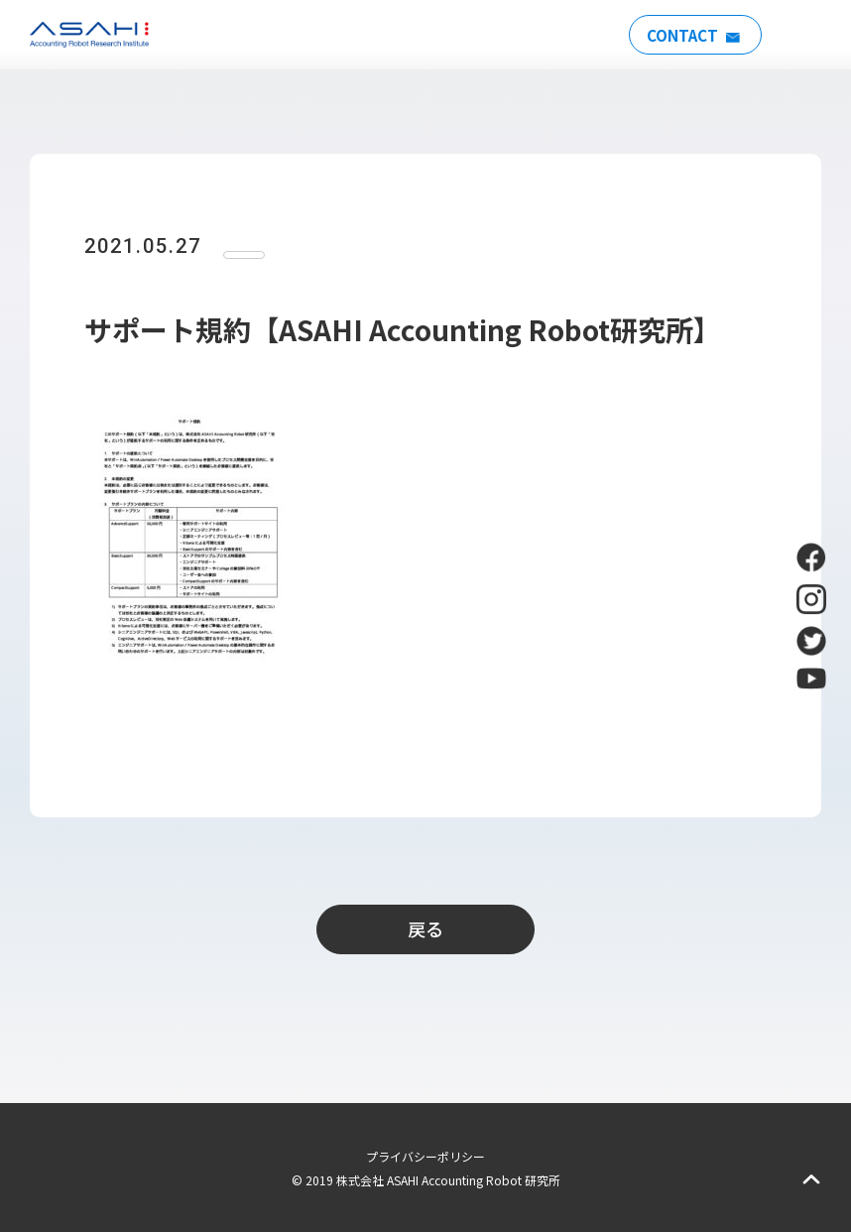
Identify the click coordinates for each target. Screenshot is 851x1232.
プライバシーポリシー (425, 1156)
